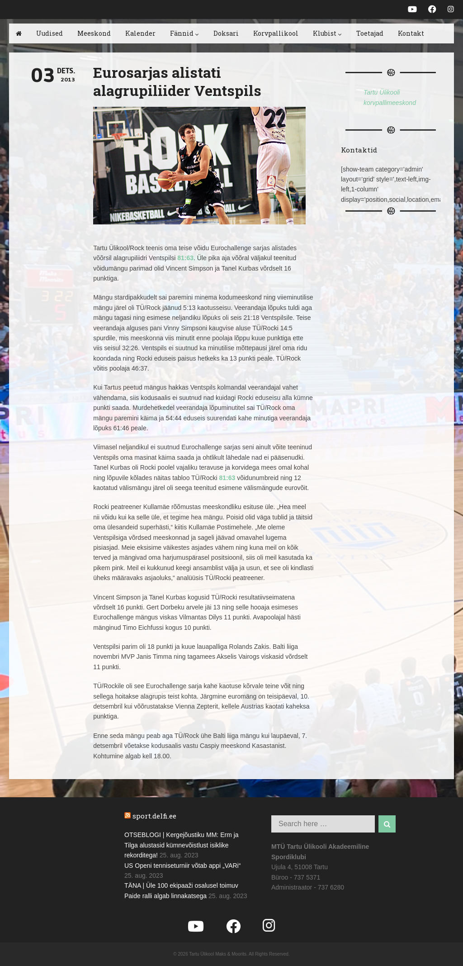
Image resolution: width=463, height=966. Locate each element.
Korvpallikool (275, 33)
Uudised (49, 33)
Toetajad (369, 33)
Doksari (226, 33)
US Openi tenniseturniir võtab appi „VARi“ (182, 865)
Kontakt (411, 33)
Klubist (327, 33)
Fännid (184, 33)
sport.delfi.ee (154, 815)
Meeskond (94, 33)
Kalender (140, 33)
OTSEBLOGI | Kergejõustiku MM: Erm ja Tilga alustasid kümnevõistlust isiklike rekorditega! (181, 845)
